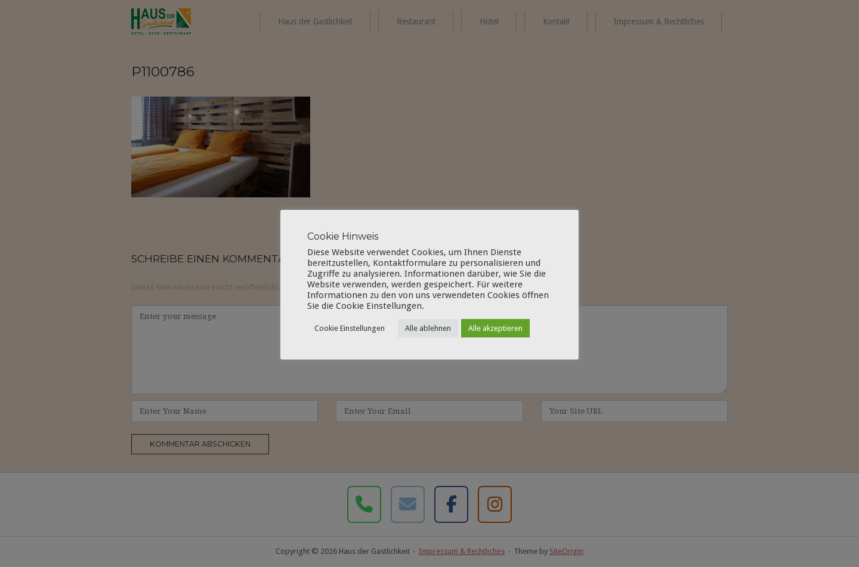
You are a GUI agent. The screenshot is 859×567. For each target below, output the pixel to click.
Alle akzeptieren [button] (495, 328)
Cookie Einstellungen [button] (349, 328)
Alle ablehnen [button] (428, 328)
